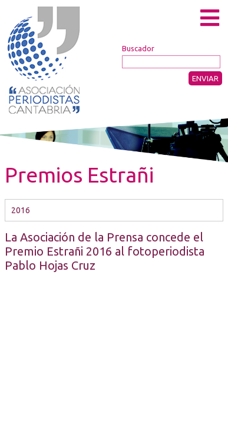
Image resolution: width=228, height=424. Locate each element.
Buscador (138, 48)
